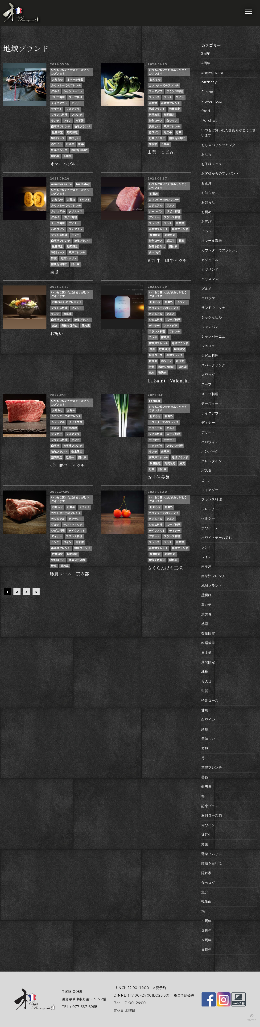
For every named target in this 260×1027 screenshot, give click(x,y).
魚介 (151, 372)
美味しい (74, 138)
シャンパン (155, 211)
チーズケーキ (211, 403)
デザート (56, 108)
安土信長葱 (158, 477)
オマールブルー (65, 164)
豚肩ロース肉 (77, 560)
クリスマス (75, 211)
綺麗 (204, 729)
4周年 (205, 63)
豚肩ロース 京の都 (69, 574)
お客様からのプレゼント (67, 302)
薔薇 (204, 777)
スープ (206, 384)
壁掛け (206, 595)
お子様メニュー (213, 164)
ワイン (67, 120)
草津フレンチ (172, 126)
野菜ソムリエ (59, 150)
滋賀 (182, 463)
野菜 (81, 144)
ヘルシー (208, 518)
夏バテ (206, 605)
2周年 (205, 53)
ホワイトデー (211, 528)
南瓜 (54, 272)
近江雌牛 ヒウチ (67, 465)
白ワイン (171, 120)
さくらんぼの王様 (165, 568)
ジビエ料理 (58, 97)
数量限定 (57, 132)
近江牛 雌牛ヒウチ (167, 260)
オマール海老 (75, 79)
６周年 (206, 949)
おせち (206, 154)
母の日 (206, 681)
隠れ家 (55, 156)
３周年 (206, 930)
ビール (206, 480)
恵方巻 (206, 614)
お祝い (56, 333)
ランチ (55, 120)
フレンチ (76, 114)
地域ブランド (82, 126)
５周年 (67, 156)
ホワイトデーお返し (216, 538)
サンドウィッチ (72, 524)
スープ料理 (75, 97)
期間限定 (72, 132)
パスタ (206, 470)
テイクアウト (59, 103)
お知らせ (57, 79)
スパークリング (213, 365)
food (205, 111)
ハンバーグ (209, 451)
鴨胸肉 (162, 372)
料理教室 (154, 114)
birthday (83, 184)
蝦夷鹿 (153, 361)
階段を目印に (79, 150)
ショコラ (208, 346)
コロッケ (208, 298)
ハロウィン (58, 229)
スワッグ (208, 375)
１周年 (206, 921)
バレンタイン (211, 461)
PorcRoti (209, 120)
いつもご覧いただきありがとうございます (70, 71)
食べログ (154, 252)
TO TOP (252, 1020)
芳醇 (204, 748)
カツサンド (75, 518)
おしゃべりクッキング (218, 145)
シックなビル (211, 317)
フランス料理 (59, 114)
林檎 (204, 672)
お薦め (71, 199)
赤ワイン (56, 144)
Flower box (211, 101)
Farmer (155, 400)
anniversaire (61, 184)
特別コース (58, 138)
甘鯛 (204, 710)
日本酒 (206, 652)
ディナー (76, 103)
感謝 (55, 325)
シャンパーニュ (72, 91)
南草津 (80, 120)
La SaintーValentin (168, 381)
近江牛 (70, 144)
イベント (84, 199)
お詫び (206, 221)
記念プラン (209, 806)
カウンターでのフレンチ (66, 85)
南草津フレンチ (60, 126)
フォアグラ (72, 108)
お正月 (206, 183)
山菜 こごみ (161, 152)
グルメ (55, 91)
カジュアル (58, 211)
